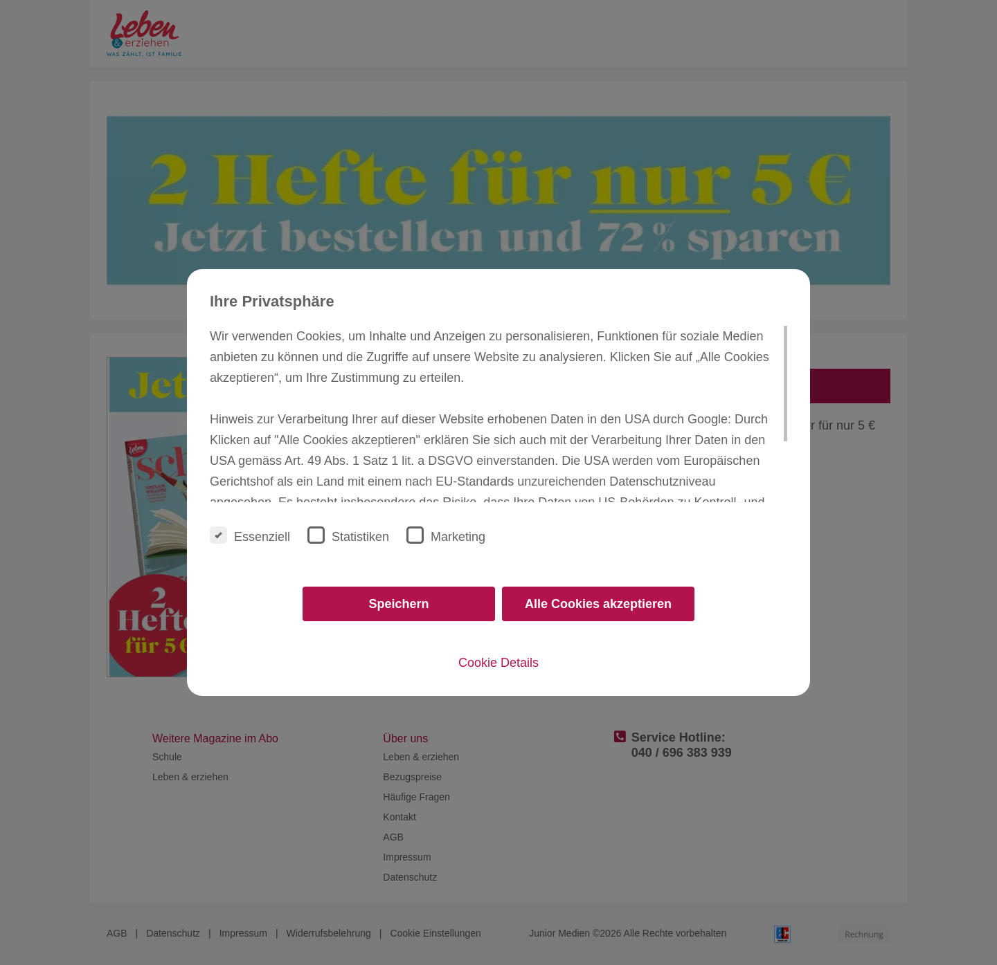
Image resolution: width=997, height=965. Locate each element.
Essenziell (250, 535)
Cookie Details (498, 663)
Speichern (398, 604)
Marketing (445, 535)
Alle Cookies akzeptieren (598, 604)
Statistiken (348, 535)
